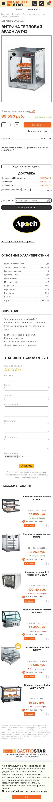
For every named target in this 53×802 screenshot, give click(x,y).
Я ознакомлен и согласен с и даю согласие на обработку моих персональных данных (26, 475)
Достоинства (10, 437)
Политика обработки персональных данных (24, 791)
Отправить (26, 466)
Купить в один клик (37, 131)
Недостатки (10, 421)
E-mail (7, 385)
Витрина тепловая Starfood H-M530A (37, 611)
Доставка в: (7, 200)
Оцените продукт (13, 366)
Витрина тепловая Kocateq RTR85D (37, 498)
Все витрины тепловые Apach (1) (17, 241)
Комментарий (11, 404)
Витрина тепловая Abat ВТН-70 (37, 649)
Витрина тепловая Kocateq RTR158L (37, 536)
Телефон (8, 395)
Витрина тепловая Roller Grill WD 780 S (37, 686)
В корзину (37, 125)
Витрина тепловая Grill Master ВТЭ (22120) (37, 573)
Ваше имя (9, 375)
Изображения (11, 453)
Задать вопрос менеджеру (26, 166)
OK (26, 797)
